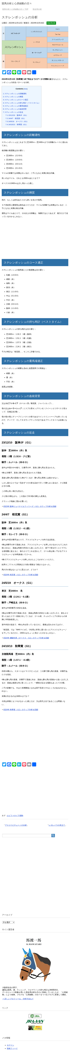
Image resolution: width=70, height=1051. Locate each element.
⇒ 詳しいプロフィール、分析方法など (18, 999)
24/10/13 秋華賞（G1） (17, 124)
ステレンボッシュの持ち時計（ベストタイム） (21, 103)
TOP (15, 9)
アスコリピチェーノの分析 (16, 825)
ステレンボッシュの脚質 (13, 97)
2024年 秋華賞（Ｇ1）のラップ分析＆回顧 (21, 710)
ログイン (10, 1045)
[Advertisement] (35, 239)
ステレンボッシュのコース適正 (15, 100)
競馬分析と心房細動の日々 (17, 3)
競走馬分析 (51, 23)
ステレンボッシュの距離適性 (15, 94)
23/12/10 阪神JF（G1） (17, 115)
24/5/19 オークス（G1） (17, 121)
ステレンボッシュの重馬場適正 (15, 106)
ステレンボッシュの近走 (13, 112)
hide (25, 89)
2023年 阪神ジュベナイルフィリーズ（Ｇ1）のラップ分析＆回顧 (30, 506)
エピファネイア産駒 (15, 816)
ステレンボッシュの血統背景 (15, 109)
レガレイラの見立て (57, 825)
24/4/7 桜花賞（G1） (16, 118)
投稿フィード (12, 1048)
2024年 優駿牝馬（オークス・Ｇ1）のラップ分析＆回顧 (26, 638)
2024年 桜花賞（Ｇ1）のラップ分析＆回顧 (21, 575)
